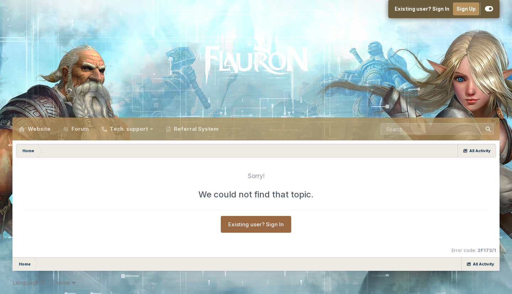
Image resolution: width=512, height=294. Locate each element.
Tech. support (128, 128)
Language (28, 282)
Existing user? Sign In (422, 9)
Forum (79, 128)
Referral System (195, 128)
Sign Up (466, 9)
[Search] (411, 129)
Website (38, 128)
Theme (63, 282)
